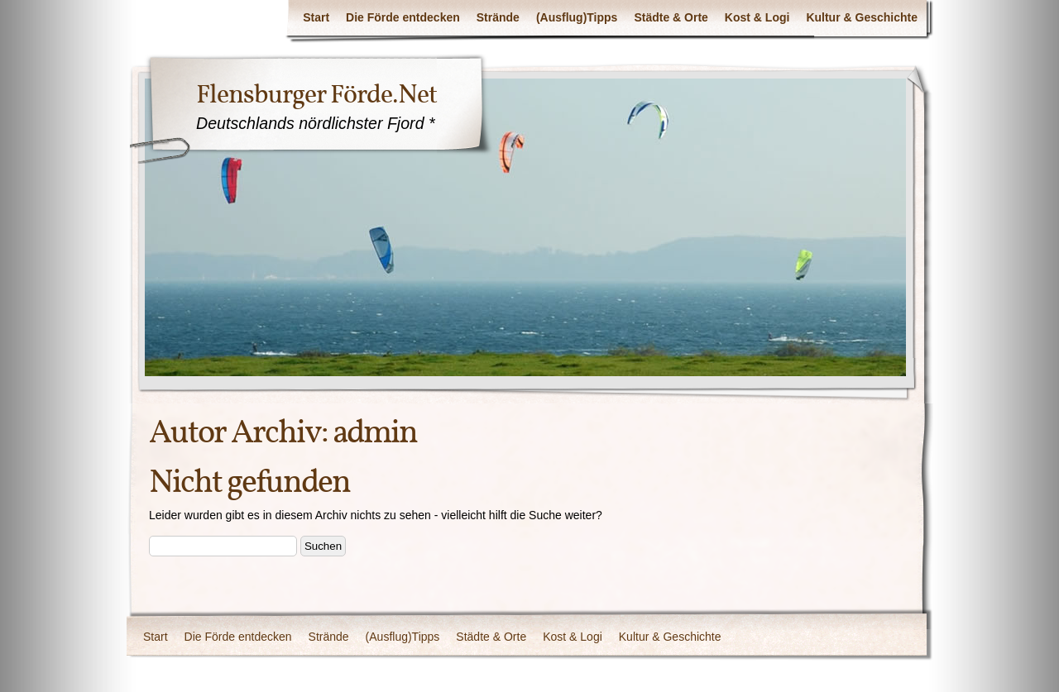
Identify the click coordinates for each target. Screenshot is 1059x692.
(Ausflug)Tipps (577, 17)
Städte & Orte (670, 17)
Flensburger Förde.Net (316, 94)
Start (316, 17)
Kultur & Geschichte (862, 17)
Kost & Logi (757, 17)
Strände (498, 17)
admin (375, 432)
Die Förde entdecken (403, 17)
